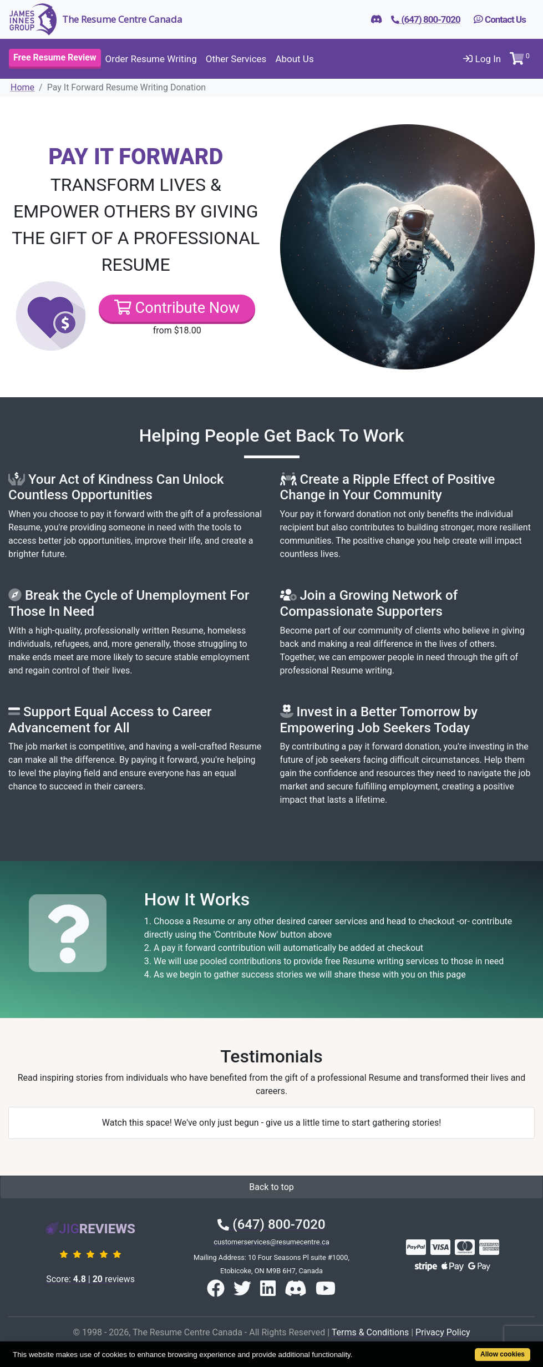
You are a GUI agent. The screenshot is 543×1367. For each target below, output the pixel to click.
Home (22, 87)
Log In (482, 58)
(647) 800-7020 (271, 1224)
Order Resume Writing (151, 58)
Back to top (271, 1187)
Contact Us (500, 19)
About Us (294, 58)
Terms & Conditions (370, 1332)
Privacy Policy (442, 1332)
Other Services (236, 58)
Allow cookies (502, 1354)
